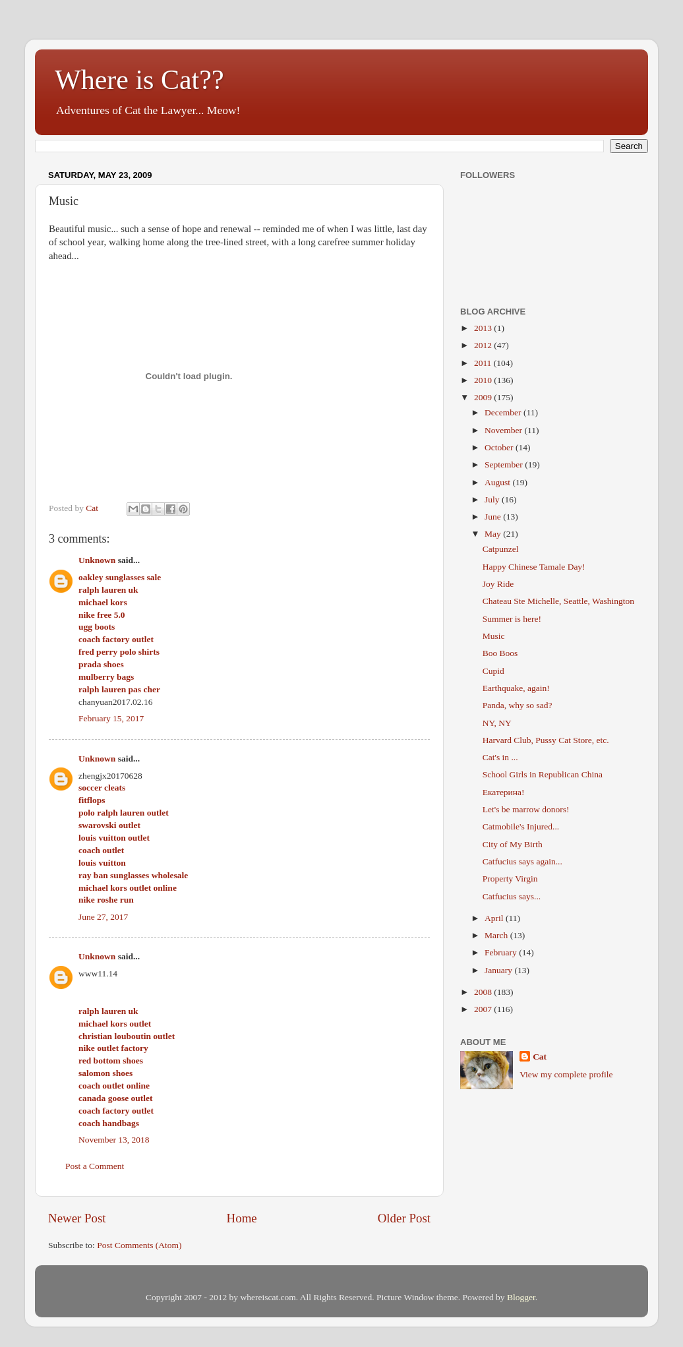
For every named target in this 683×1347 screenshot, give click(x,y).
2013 (484, 328)
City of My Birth (513, 844)
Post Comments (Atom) (139, 1245)
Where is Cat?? (139, 80)
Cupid (493, 671)
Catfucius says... (512, 896)
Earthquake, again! (516, 688)
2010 (484, 380)
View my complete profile (566, 1074)
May (494, 534)
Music (494, 636)
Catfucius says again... (522, 861)
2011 (484, 363)
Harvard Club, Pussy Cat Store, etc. (546, 740)
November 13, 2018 (114, 1140)
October (500, 447)
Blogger (521, 1297)
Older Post (404, 1218)
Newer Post (77, 1218)
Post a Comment (94, 1166)
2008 (484, 992)
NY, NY (497, 723)
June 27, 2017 (103, 917)
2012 (484, 345)
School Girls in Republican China (543, 774)
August (498, 482)
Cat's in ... (500, 757)
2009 (484, 397)
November (504, 430)
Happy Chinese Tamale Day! (534, 567)
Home (242, 1218)
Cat (540, 1057)
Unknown (96, 560)
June (494, 517)
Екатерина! (504, 792)
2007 (484, 1009)
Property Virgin (510, 878)
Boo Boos (500, 653)
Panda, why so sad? (517, 705)
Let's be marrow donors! (526, 809)
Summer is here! (512, 619)
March (497, 935)
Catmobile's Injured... (521, 826)
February (502, 952)
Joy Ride (498, 584)
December (504, 412)
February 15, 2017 (111, 718)
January (499, 970)
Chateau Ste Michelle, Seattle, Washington (558, 601)
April (495, 918)
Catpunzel (501, 549)
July (493, 499)
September (505, 464)
